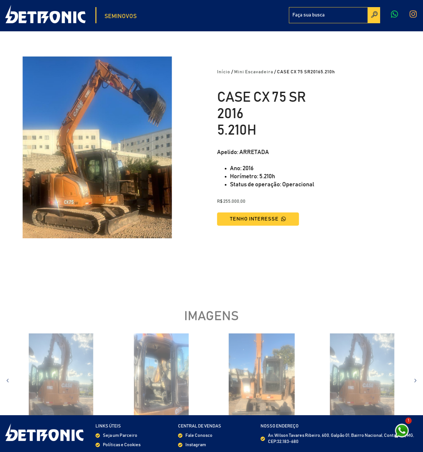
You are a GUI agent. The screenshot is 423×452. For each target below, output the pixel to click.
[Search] (374, 15)
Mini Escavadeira (264, 72)
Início (234, 72)
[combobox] (328, 15)
